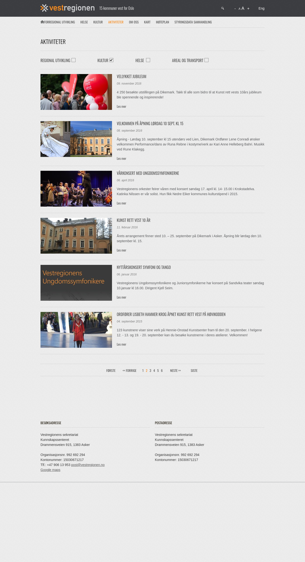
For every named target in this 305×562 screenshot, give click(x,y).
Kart (147, 21)
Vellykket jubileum (131, 76)
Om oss (134, 21)
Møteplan (162, 21)
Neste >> (175, 370)
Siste (194, 370)
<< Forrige (130, 370)
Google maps (50, 470)
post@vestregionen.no (88, 465)
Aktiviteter (115, 21)
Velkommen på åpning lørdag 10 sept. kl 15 (150, 123)
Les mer (121, 106)
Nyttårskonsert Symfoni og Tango (144, 267)
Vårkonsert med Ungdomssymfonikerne (148, 173)
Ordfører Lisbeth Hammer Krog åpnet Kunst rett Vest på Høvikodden (171, 314)
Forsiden (42, 21)
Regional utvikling (62, 21)
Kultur (98, 21)
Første (110, 370)
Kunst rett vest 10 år (133, 220)
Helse (84, 21)
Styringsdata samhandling (193, 21)
